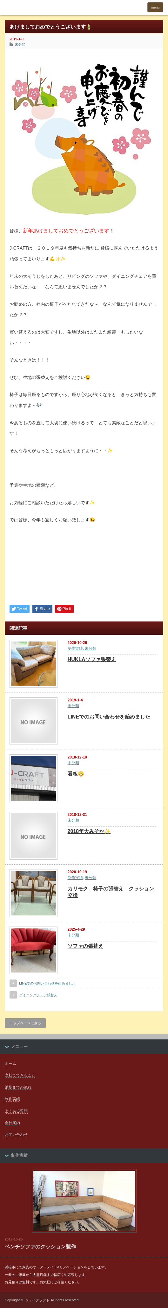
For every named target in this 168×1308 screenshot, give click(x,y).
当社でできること (20, 1075)
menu (155, 7)
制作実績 (75, 648)
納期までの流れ (18, 1087)
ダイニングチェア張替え (38, 995)
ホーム (10, 1063)
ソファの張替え (85, 946)
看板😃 (76, 774)
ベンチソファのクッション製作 (40, 1246)
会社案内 (12, 1123)
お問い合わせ (16, 1134)
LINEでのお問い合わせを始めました (109, 716)
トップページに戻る (25, 1023)
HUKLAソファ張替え (92, 659)
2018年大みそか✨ (89, 831)
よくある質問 (16, 1111)
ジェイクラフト (37, 1300)
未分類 (20, 44)
